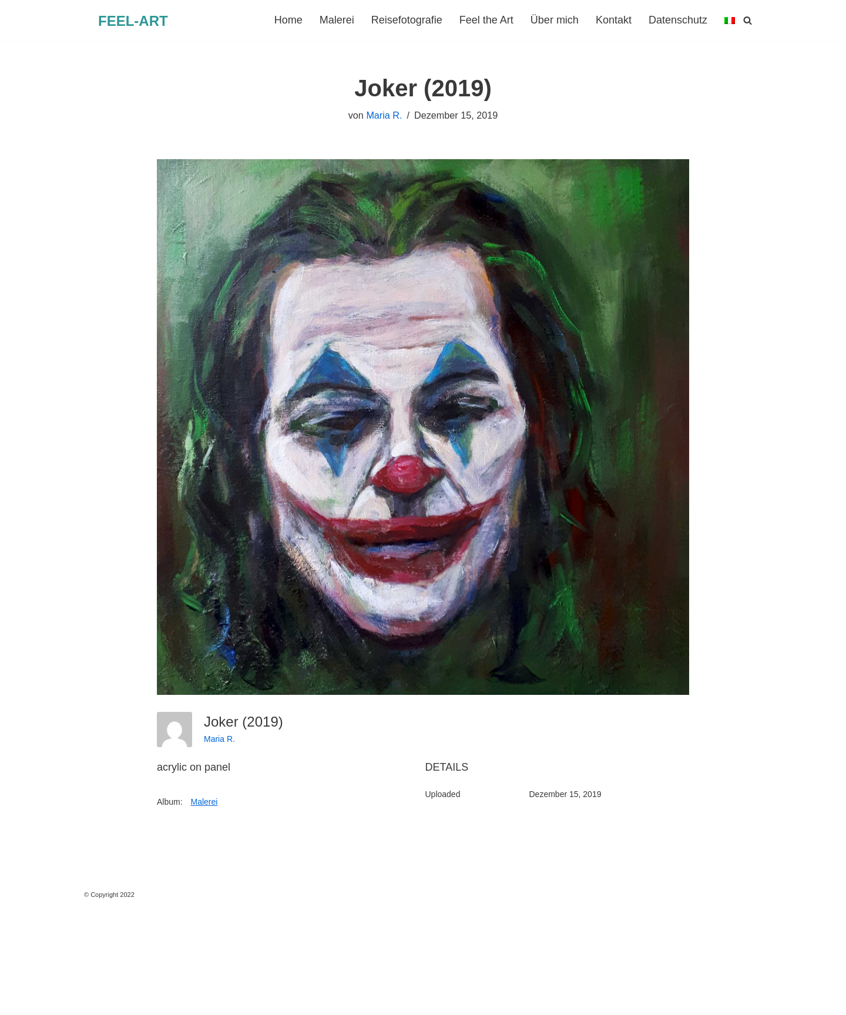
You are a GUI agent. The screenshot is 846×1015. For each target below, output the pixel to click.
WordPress (142, 999)
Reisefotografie (406, 20)
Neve (21, 999)
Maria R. (384, 115)
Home (288, 20)
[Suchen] (747, 20)
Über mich (555, 20)
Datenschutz (678, 20)
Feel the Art (486, 20)
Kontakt (614, 20)
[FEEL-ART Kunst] (133, 21)
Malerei (337, 20)
